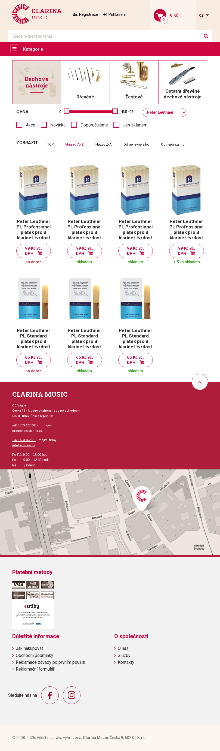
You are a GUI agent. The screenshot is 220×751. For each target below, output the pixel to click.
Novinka (58, 125)
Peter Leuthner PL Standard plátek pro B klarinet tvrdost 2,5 (84, 341)
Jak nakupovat (29, 648)
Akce (30, 125)
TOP (50, 144)
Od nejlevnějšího (136, 144)
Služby (124, 655)
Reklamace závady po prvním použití (50, 662)
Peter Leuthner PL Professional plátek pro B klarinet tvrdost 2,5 (34, 232)
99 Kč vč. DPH (33, 251)
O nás (123, 648)
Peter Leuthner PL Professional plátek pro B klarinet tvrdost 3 (84, 232)
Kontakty (126, 662)
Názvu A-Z (74, 144)
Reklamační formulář (35, 669)
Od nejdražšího (173, 144)
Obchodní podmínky (34, 655)
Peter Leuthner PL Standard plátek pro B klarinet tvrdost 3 (135, 341)
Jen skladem (135, 125)
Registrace (88, 14)
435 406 (127, 112)
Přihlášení (117, 14)
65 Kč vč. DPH (33, 360)
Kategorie (33, 49)
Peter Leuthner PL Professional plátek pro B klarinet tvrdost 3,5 (136, 232)
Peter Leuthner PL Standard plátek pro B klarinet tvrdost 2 (33, 341)
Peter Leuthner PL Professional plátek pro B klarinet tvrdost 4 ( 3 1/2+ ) (186, 232)
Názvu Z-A (103, 144)
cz (202, 15)
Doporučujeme (94, 125)
